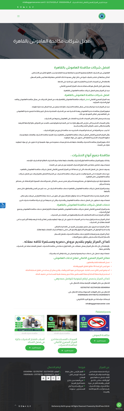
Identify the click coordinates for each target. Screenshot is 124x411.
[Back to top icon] (15, 405)
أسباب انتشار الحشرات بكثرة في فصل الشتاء (30, 340)
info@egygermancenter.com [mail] (33, 2)
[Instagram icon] (21, 7)
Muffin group (65, 406)
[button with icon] (58, 378)
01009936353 (28, 374)
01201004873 (49, 374)
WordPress (100, 406)
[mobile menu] (18, 16)
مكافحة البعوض (100, 335)
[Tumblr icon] (18, 7)
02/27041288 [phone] (51, 2)
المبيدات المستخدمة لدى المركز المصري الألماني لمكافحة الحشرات (64, 342)
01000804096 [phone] (64, 2)
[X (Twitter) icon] (30, 7)
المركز (99, 278)
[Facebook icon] (33, 7)
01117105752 (38, 374)
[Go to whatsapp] (119, 404)
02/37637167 (38, 372)
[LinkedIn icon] (24, 7)
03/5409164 (27, 372)
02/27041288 (48, 372)
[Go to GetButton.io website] (119, 409)
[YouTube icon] (27, 7)
